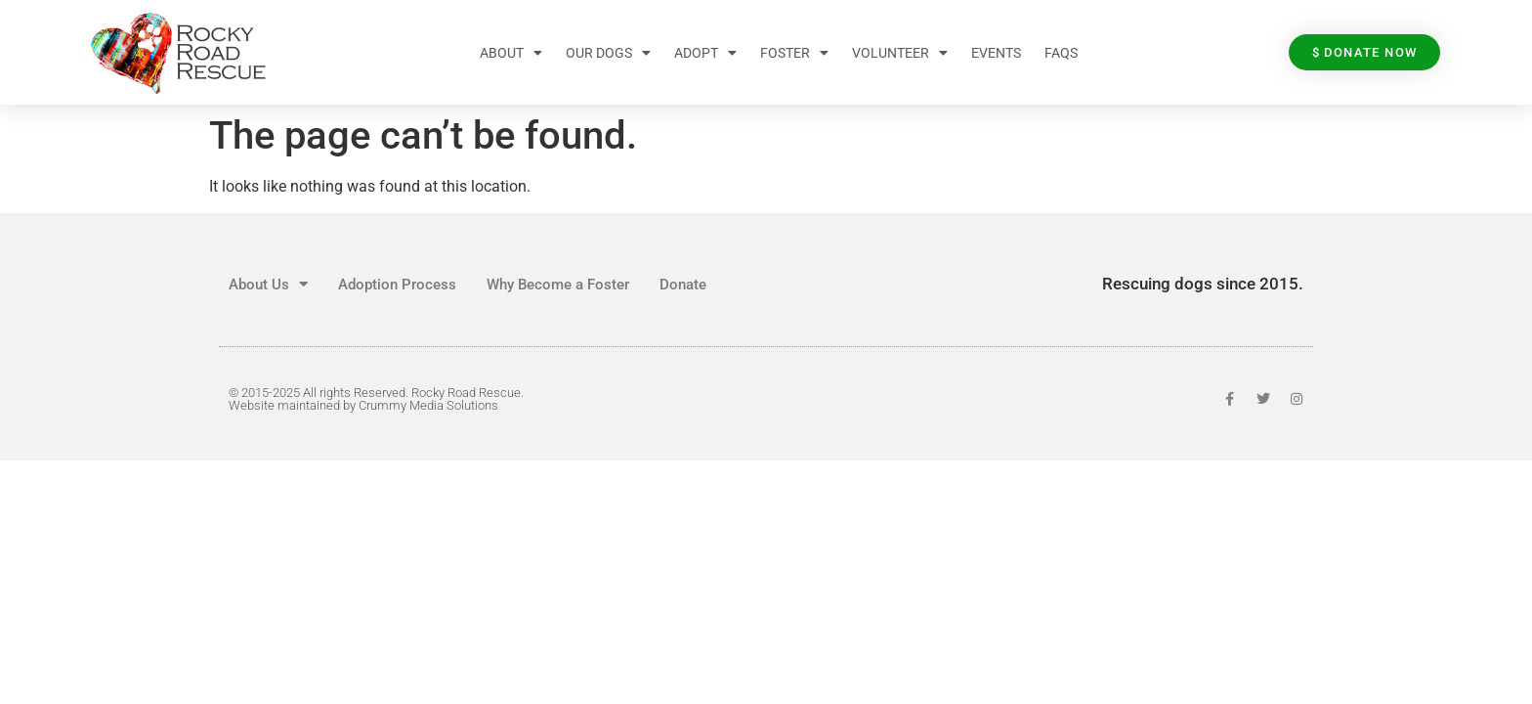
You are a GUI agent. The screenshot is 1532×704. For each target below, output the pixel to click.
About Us (268, 284)
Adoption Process (397, 284)
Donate (683, 284)
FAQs (1061, 53)
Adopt (705, 52)
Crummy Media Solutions (428, 405)
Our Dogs (608, 52)
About (511, 52)
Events (996, 53)
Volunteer (900, 52)
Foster (794, 52)
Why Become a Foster (558, 284)
